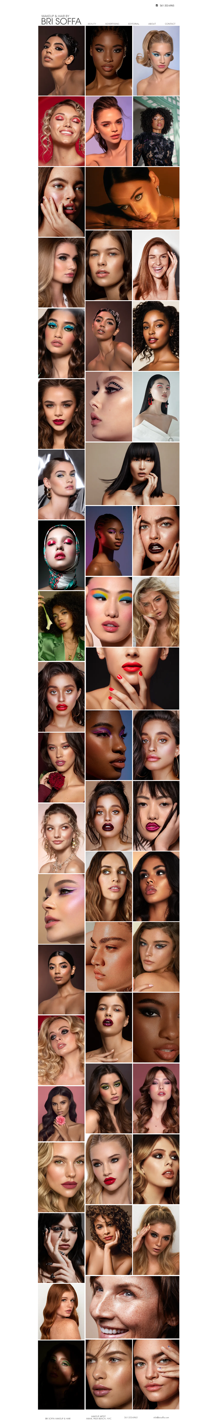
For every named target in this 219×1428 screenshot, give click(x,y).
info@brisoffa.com (161, 1417)
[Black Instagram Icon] (156, 5)
